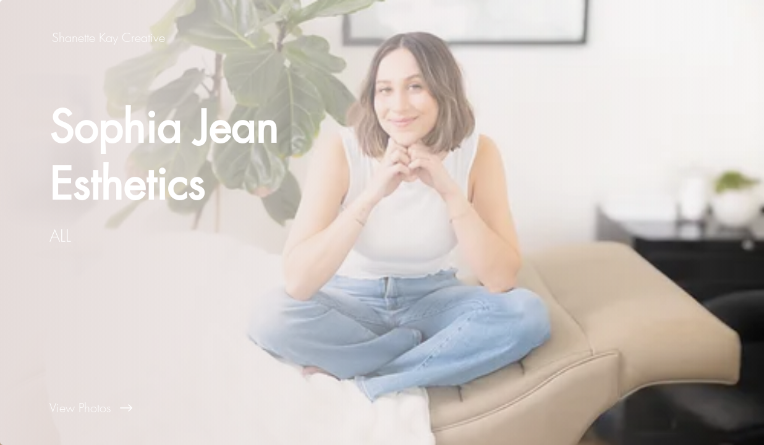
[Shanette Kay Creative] (109, 37)
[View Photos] (191, 408)
